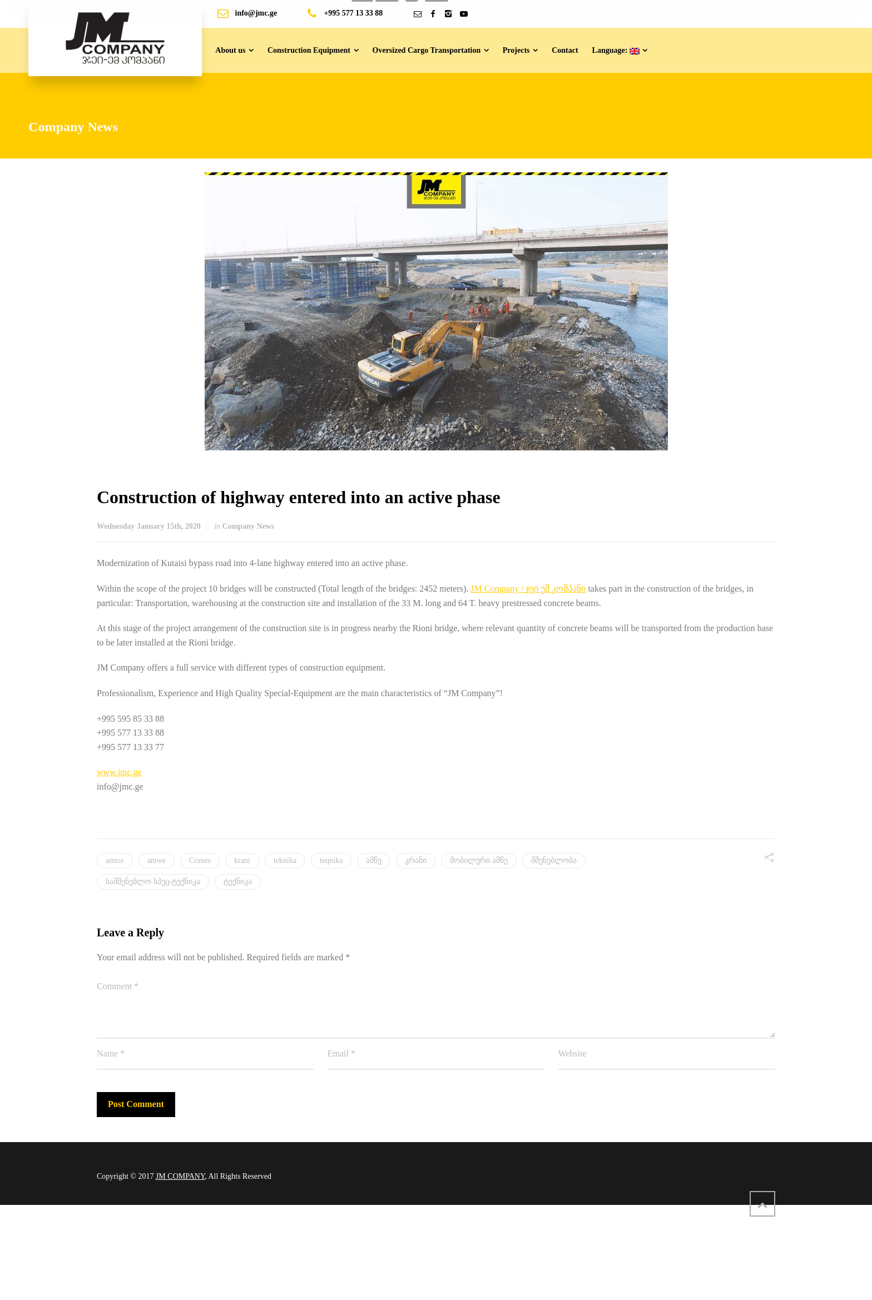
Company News (248, 526)
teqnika (331, 860)
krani (242, 860)
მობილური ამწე (479, 860)
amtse (115, 860)
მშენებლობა (554, 860)
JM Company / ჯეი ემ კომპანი (528, 588)
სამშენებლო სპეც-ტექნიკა (153, 881)
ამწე (374, 860)
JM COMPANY (180, 1176)
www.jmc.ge (119, 772)
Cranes (200, 860)
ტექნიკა (238, 881)
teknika (285, 860)
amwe (156, 860)
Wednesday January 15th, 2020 (149, 526)
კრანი (416, 860)
